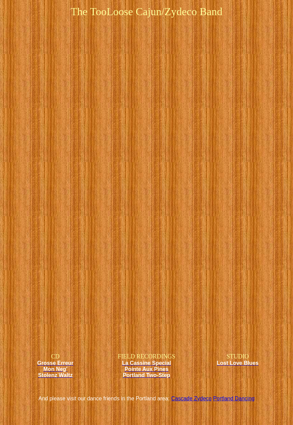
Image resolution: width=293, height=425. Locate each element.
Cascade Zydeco (191, 398)
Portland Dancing (234, 398)
